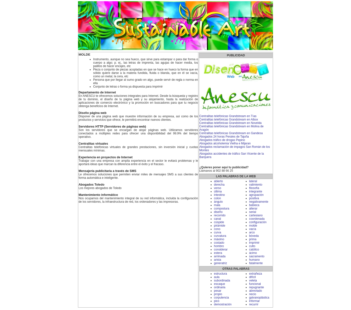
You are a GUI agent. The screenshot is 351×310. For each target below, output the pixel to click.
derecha (219, 184)
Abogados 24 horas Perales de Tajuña (224, 136)
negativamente (258, 201)
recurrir (253, 304)
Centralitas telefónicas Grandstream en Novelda (230, 123)
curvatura (220, 236)
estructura (220, 273)
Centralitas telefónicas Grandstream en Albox (228, 119)
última (218, 191)
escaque (219, 284)
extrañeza (255, 273)
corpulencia (221, 297)
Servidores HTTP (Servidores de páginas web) (112, 126)
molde (253, 225)
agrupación (256, 195)
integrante (255, 191)
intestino (219, 195)
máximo (219, 239)
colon (217, 198)
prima (252, 239)
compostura (221, 208)
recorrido (219, 215)
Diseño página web (92, 113)
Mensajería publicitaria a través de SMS (107, 171)
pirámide (219, 225)
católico (254, 249)
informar (254, 301)
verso (217, 188)
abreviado (255, 290)
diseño (218, 212)
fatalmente (256, 263)
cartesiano (256, 215)
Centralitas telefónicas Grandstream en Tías (228, 116)
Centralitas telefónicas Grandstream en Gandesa (231, 133)
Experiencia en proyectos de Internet (105, 157)
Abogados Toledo (91, 184)
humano (254, 259)
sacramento (256, 256)
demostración (223, 304)
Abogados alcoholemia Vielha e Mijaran (225, 143)
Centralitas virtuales (93, 143)
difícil (252, 277)
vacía (252, 229)
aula (217, 277)
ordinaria (219, 287)
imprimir (254, 242)
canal (217, 218)
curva (217, 232)
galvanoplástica (259, 297)
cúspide (219, 222)
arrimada (219, 256)
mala (217, 205)
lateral (253, 181)
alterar (253, 208)
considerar (221, 249)
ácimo (253, 253)
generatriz (220, 263)
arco (252, 232)
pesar (217, 290)
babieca (254, 205)
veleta (253, 280)
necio (252, 294)
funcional (255, 284)
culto (252, 246)
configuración (257, 222)
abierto (218, 181)
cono (217, 229)
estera (218, 253)
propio (218, 294)
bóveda (254, 236)
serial (252, 212)
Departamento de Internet (97, 92)
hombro (219, 246)
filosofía (254, 188)
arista (217, 259)
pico (216, 301)
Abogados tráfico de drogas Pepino (222, 140)
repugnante (256, 287)
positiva (254, 198)
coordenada (256, 218)
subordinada (222, 280)
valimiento (255, 184)
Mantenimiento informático (98, 195)
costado (219, 242)
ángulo (218, 201)
